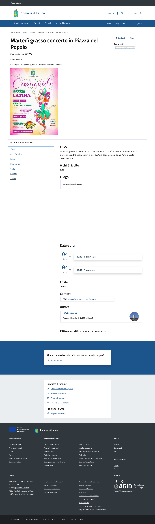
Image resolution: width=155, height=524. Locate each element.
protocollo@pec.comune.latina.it (81, 299)
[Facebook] (116, 13)
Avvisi (116, 451)
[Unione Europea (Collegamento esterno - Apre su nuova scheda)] (19, 430)
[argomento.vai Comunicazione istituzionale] (125, 47)
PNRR (109, 23)
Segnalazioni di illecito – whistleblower (92, 509)
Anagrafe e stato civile (51, 448)
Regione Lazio (16, 3)
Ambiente (82, 455)
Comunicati (118, 448)
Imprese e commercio (86, 465)
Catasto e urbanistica (51, 444)
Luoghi (116, 465)
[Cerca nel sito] (141, 13)
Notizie (116, 444)
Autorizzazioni (49, 451)
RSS (81, 519)
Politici (11, 455)
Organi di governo (15, 444)
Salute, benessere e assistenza (54, 462)
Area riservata (84, 502)
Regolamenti (120, 23)
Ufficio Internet (70, 313)
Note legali (82, 492)
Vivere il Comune (21, 32)
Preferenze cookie (32, 519)
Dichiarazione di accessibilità (89, 495)
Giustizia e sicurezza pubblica (89, 451)
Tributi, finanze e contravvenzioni (90, 458)
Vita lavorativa (84, 444)
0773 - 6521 (16, 484)
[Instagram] (121, 13)
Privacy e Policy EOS (86, 489)
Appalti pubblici (49, 465)
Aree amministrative (16, 448)
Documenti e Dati (15, 462)
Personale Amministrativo (18, 458)
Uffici (11, 451)
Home (11, 32)
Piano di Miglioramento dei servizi (90, 506)
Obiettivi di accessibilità (87, 499)
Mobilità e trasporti (85, 448)
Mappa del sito (16, 519)
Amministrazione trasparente (89, 482)
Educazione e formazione (52, 458)
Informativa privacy (85, 485)
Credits (63, 519)
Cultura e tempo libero (86, 462)
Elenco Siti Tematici (49, 519)
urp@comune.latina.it (21, 487)
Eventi (32, 32)
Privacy (73, 519)
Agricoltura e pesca (50, 455)
